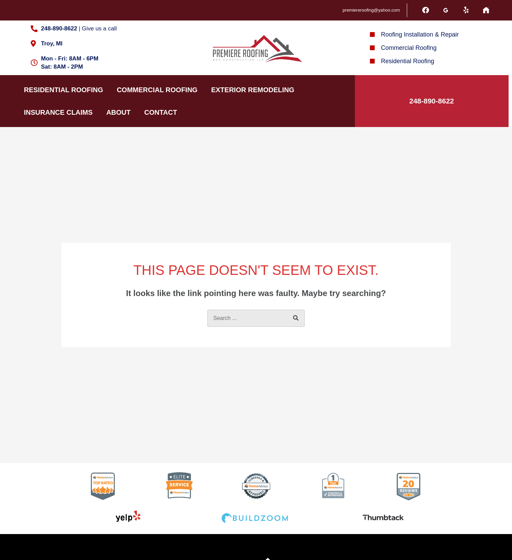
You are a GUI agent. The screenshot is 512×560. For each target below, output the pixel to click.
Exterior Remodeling (252, 90)
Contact (160, 112)
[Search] (295, 318)
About (118, 112)
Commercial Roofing (157, 90)
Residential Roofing (63, 90)
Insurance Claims (58, 112)
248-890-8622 (431, 101)
